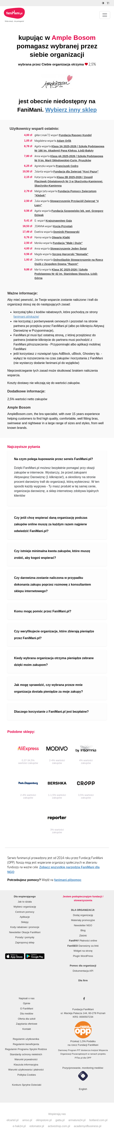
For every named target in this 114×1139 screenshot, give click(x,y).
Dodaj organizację (83, 915)
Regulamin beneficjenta (26, 1044)
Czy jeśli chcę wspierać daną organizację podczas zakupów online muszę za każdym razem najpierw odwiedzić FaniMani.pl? (50, 524)
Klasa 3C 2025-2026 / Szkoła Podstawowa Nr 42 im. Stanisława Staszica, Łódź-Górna (66, 274)
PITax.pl (78, 1058)
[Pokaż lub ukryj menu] (104, 15)
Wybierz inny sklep (71, 109)
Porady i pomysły (24, 937)
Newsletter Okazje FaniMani (24, 932)
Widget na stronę (83, 950)
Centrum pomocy (24, 911)
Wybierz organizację (24, 906)
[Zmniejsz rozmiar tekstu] (108, 3)
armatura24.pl (77, 1120)
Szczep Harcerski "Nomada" (70, 254)
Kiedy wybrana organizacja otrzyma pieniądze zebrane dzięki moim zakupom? (54, 661)
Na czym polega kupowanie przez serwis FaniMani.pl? (53, 459)
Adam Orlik (64, 140)
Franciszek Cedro (67, 166)
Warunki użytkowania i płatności (26, 1069)
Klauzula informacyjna (26, 1064)
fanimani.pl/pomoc (67, 880)
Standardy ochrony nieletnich (26, 1054)
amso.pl (27, 1120)
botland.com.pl (98, 1120)
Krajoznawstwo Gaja (59, 220)
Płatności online (83, 940)
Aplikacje (25, 916)
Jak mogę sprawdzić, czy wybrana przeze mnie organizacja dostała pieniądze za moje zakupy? (48, 688)
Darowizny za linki (83, 945)
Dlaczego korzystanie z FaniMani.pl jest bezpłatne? (51, 711)
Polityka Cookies (26, 1074)
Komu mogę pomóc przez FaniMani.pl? (42, 611)
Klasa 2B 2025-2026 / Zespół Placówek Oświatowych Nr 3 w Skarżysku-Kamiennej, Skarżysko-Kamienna (68, 181)
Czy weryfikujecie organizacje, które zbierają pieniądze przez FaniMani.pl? (54, 634)
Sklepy (24, 922)
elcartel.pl (12, 1120)
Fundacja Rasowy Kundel (75, 135)
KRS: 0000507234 (83, 1016)
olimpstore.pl (44, 1120)
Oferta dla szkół (26, 1018)
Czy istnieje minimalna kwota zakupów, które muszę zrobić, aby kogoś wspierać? (52, 554)
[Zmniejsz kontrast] (103, 3)
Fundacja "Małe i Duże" (68, 243)
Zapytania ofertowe (26, 1023)
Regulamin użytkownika (26, 1039)
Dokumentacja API (83, 970)
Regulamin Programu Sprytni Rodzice (26, 1049)
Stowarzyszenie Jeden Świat (68, 248)
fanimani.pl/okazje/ (26, 316)
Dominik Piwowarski (66, 231)
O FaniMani (26, 1008)
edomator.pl (36, 1126)
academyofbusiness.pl (87, 1126)
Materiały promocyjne (83, 920)
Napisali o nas (26, 998)
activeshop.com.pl (59, 1126)
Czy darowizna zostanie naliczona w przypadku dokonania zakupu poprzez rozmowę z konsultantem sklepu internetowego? (52, 584)
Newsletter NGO (83, 925)
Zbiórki (83, 935)
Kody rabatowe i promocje (24, 927)
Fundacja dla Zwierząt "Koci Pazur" (76, 171)
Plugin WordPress (83, 956)
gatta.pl (60, 1120)
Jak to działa (25, 901)
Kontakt (26, 1029)
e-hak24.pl (19, 1126)
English (83, 1089)
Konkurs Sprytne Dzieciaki (26, 1084)
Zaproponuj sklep (24, 942)
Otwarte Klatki (61, 237)
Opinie (26, 1003)
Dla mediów (26, 1013)
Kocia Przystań (62, 226)
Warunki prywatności (25, 1059)
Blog (83, 930)
